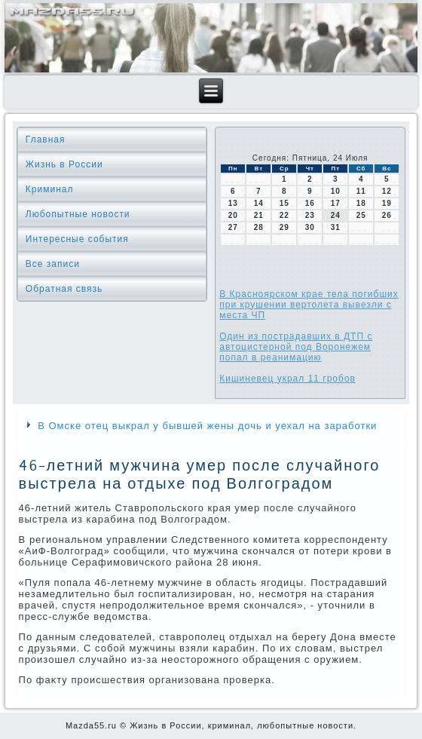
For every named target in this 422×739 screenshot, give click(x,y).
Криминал (50, 189)
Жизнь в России (64, 164)
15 (284, 203)
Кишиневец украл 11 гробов (287, 378)
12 (387, 191)
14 (259, 203)
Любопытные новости (78, 214)
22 (284, 215)
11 (361, 191)
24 (336, 215)
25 (361, 215)
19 (387, 203)
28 (259, 227)
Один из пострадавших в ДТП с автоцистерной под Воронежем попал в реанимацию (295, 347)
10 (336, 191)
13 (233, 203)
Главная (46, 139)
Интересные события (77, 239)
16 (310, 203)
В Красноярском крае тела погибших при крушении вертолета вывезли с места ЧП (309, 304)
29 (284, 227)
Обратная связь (64, 289)
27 (233, 227)
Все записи (53, 264)
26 (387, 215)
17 (336, 203)
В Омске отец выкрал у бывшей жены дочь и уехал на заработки (207, 425)
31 (336, 227)
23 (310, 215)
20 (233, 215)
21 (259, 215)
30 (310, 227)
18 (361, 203)
